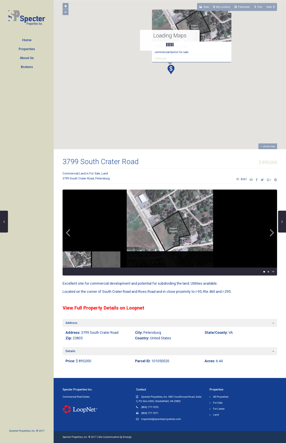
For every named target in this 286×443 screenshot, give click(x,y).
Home (27, 40)
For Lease (218, 408)
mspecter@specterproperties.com (161, 419)
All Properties (220, 396)
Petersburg (102, 178)
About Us (27, 58)
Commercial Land (74, 173)
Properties (27, 49)
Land (104, 173)
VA (231, 332)
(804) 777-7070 (149, 407)
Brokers (27, 67)
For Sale (94, 173)
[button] (172, 71)
